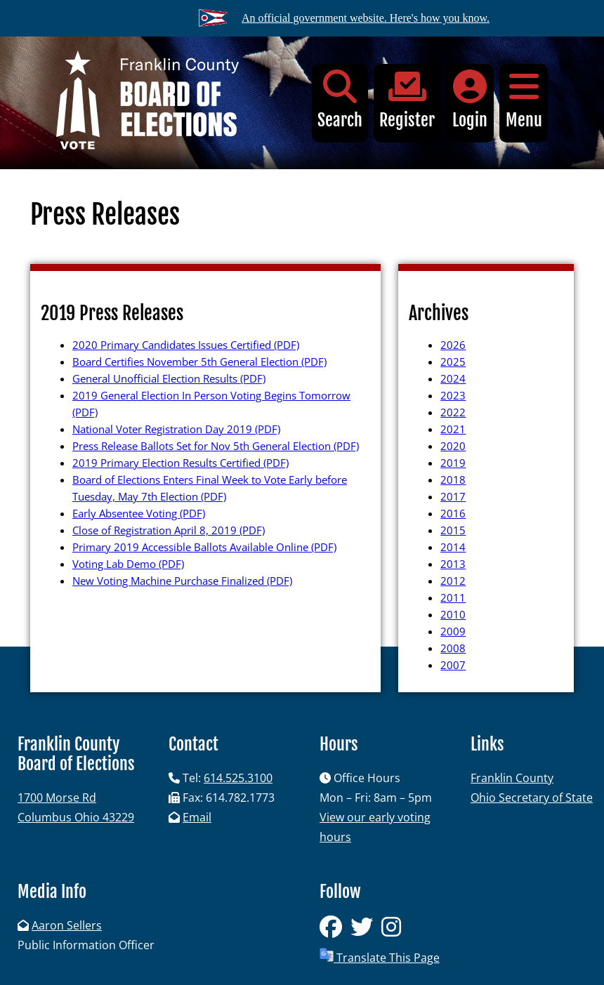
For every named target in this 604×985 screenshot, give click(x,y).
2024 (453, 378)
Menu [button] (523, 100)
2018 (453, 479)
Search (339, 100)
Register (407, 100)
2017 (453, 496)
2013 (453, 564)
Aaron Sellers (67, 925)
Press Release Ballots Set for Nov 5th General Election (215, 446)
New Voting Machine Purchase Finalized (182, 581)
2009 (453, 631)
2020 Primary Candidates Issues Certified (185, 345)
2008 (453, 648)
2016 (453, 513)
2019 (453, 463)
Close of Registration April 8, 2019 (168, 530)
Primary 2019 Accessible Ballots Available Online (204, 547)
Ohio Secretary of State (532, 797)
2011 (453, 597)
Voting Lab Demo (128, 564)
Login (470, 100)
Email (197, 817)
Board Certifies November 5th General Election (199, 362)
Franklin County (512, 778)
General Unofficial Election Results (168, 378)
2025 (453, 362)
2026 (453, 345)
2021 (453, 429)
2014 (453, 547)
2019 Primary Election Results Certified (180, 463)
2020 (453, 446)
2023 (453, 395)
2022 (453, 412)
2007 (453, 665)
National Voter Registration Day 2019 (176, 429)
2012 (453, 581)
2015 (453, 530)
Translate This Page (380, 956)
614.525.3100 (238, 778)
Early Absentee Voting (138, 513)
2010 (453, 614)
